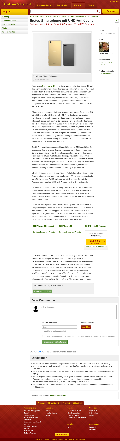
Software (27, 424)
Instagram (92, 429)
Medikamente (28, 431)
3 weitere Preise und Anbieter (70, 232)
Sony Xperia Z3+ (49, 86)
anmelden (86, 327)
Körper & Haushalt (30, 426)
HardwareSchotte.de (37, 16)
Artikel (48, 411)
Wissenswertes (8, 32)
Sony (103, 65)
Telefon (26, 428)
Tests (4, 28)
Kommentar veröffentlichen (54, 342)
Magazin (6, 11)
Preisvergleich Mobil (31, 417)
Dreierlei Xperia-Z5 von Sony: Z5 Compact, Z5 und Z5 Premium (76, 16)
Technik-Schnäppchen (32, 411)
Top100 (26, 413)
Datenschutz (93, 413)
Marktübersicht (8, 24)
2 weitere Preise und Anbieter (96, 247)
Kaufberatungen (9, 20)
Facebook (92, 427)
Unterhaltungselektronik (32, 422)
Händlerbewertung (74, 413)
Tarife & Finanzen (30, 433)
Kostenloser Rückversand (77, 417)
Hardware (27, 420)
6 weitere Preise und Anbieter (44, 232)
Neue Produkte (29, 415)
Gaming (5, 17)
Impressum (93, 411)
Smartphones (106, 62)
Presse (91, 415)
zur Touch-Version (62, 435)
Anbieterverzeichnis (75, 411)
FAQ (69, 427)
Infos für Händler (73, 415)
